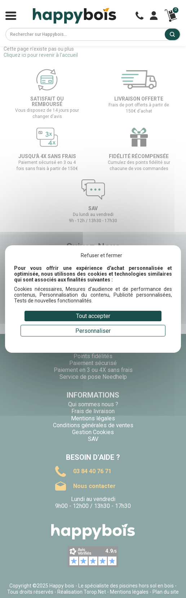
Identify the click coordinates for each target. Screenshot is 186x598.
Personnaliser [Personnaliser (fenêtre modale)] (93, 330)
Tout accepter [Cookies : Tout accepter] (93, 316)
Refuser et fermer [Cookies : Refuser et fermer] (101, 255)
